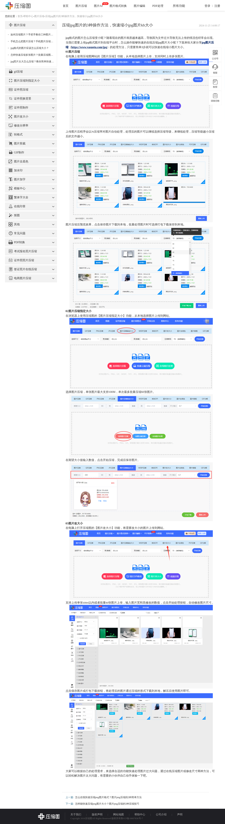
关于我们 (75, 814)
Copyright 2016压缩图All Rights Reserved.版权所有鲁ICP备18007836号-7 (106, 818)
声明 (180, 814)
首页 (65, 5)
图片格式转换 (118, 5)
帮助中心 (28, 16)
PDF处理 (157, 5)
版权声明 (97, 814)
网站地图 (118, 814)
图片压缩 (81, 5)
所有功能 (179, 6)
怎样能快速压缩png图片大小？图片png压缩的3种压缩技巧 (107, 803)
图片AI (98, 5)
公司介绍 (161, 814)
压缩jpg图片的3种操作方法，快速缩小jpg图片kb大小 (74, 16)
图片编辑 (139, 5)
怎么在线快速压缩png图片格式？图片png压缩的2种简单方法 (108, 797)
